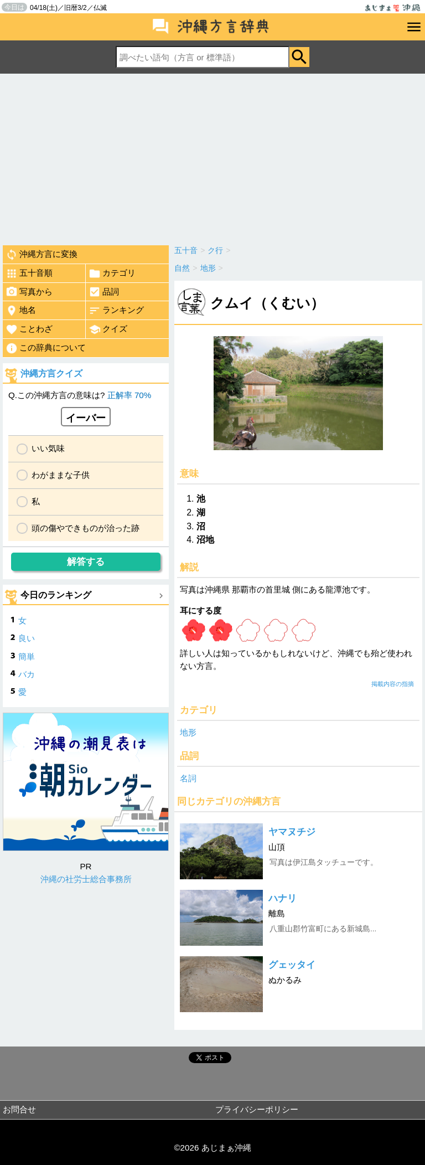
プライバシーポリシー (256, 1109)
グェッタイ (291, 965)
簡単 (26, 656)
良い (26, 638)
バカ (26, 674)
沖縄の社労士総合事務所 (86, 879)
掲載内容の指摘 (392, 684)
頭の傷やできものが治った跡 (85, 528)
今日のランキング (55, 595)
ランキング (116, 311)
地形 (188, 732)
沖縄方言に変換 (41, 255)
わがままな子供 (61, 475)
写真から (29, 292)
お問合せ (19, 1109)
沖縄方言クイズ (51, 373)
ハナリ (282, 898)
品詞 (104, 292)
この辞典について (46, 348)
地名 (21, 311)
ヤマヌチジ (291, 832)
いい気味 (48, 448)
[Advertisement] (212, 156)
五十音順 (29, 273)
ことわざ (29, 329)
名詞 (188, 778)
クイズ (108, 329)
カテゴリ (112, 273)
